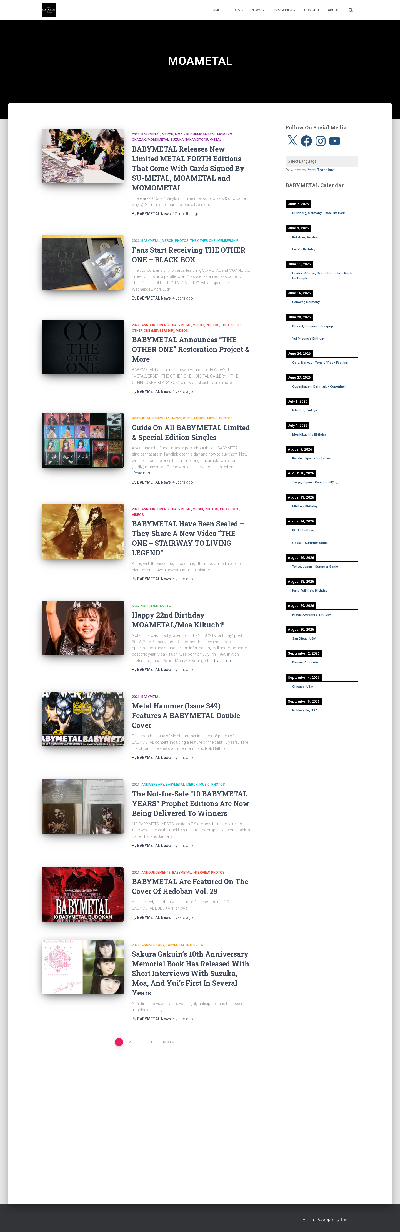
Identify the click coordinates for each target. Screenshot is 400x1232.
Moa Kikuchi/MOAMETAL (195, 134)
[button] (242, 10)
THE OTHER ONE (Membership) (215, 241)
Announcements (156, 325)
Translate (320, 170)
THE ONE (228, 325)
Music (212, 418)
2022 (136, 241)
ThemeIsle (349, 1219)
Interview (201, 872)
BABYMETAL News (166, 418)
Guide (187, 418)
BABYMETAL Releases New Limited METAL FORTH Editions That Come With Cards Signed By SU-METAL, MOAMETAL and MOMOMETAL (188, 168)
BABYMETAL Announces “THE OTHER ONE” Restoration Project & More (191, 349)
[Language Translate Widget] (322, 161)
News (258, 10)
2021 (136, 509)
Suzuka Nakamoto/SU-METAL (196, 140)
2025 (136, 134)
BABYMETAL (150, 134)
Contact (311, 10)
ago (185, 214)
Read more (142, 473)
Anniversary (152, 784)
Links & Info (284, 10)
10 (152, 1043)
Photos (182, 241)
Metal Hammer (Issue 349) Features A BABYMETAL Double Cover (186, 715)
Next (167, 1043)
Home (215, 10)
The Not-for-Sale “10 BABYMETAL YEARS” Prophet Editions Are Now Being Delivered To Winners (190, 803)
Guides (235, 10)
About (333, 10)
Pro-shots (229, 509)
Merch (167, 134)
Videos (182, 331)
